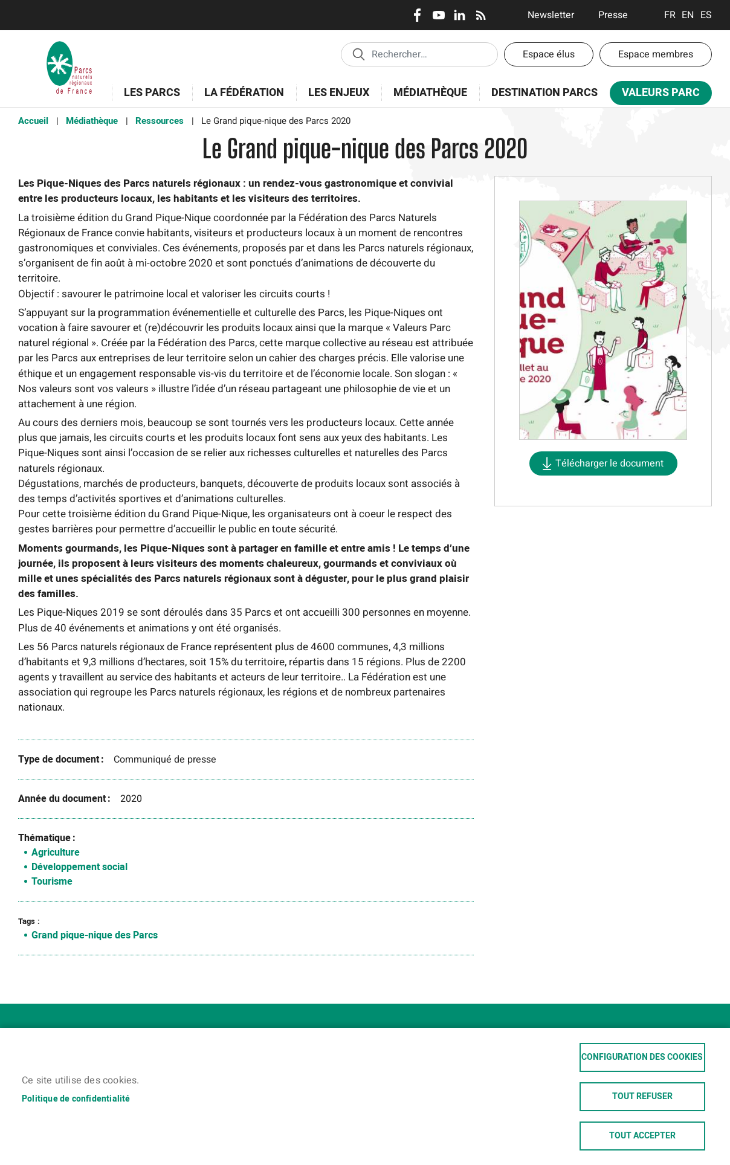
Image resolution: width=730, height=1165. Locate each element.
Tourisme (52, 881)
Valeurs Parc (657, 95)
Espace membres (655, 54)
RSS (480, 15)
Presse (613, 15)
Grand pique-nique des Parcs (94, 935)
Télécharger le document (609, 463)
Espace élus (549, 54)
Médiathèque (430, 92)
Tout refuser (642, 1097)
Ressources (159, 120)
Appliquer (358, 54)
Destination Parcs (544, 92)
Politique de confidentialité (76, 1099)
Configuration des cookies (642, 1057)
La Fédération (240, 99)
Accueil (33, 120)
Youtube (438, 15)
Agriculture (55, 852)
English (688, 15)
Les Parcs (148, 99)
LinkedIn (459, 15)
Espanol (706, 15)
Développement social (79, 867)
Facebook (417, 15)
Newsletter (551, 15)
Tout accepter (642, 1136)
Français (670, 15)
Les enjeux (334, 99)
